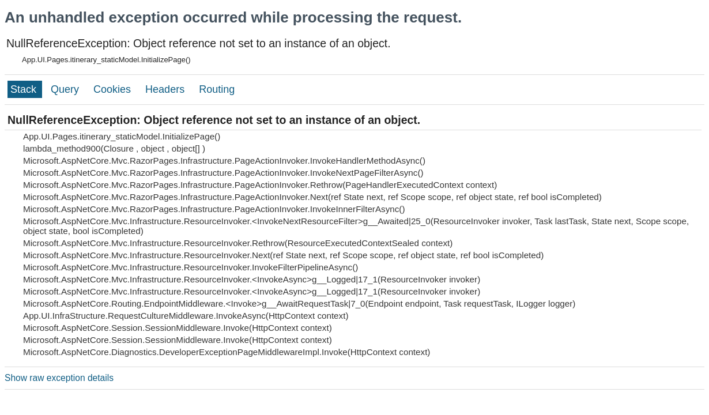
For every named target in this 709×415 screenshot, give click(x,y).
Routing (217, 89)
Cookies (113, 89)
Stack (24, 89)
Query (66, 89)
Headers (166, 89)
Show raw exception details (59, 378)
